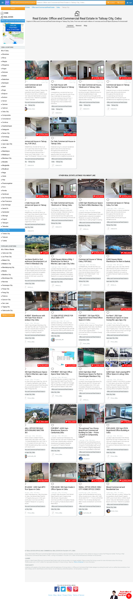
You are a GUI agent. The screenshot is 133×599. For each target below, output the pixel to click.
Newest (80, 26)
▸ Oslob (3, 176)
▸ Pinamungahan (6, 183)
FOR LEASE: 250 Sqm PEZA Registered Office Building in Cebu (118, 425)
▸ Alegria (4, 61)
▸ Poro (3, 187)
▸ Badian (4, 76)
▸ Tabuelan (4, 226)
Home (50, 590)
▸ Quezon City (5, 300)
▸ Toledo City (5, 234)
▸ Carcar (4, 101)
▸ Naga (3, 173)
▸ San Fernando (6, 198)
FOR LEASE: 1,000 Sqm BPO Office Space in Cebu (38, 483)
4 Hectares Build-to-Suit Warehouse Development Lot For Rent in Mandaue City (39, 258)
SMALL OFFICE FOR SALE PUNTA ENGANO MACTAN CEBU (37, 425)
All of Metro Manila (7, 249)
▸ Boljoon (4, 94)
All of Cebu (5, 51)
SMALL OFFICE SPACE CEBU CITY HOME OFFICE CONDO (92, 483)
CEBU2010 (61, 112)
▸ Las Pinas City (6, 257)
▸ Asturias (4, 72)
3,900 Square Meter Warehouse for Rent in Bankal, (116, 258)
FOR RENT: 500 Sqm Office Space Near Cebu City (64, 369)
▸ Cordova (4, 122)
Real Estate (30, 7)
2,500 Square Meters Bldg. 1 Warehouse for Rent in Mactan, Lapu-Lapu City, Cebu (65, 258)
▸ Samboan (5, 194)
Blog (54, 590)
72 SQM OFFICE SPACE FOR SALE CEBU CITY (65, 313)
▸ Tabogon (4, 223)
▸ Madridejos (5, 151)
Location (111, 2)
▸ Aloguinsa (5, 65)
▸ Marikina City (6, 275)
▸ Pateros (4, 296)
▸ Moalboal (5, 169)
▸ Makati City (5, 260)
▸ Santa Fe (4, 208)
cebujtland (88, 454)
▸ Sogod (4, 219)
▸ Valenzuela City (7, 310)
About (59, 590)
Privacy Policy (67, 590)
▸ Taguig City (5, 307)
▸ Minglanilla (5, 165)
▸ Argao (3, 69)
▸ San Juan (5, 303)
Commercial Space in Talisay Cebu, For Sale (118, 85)
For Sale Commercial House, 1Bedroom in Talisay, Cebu (92, 85)
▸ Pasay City (5, 289)
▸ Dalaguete (5, 129)
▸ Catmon (4, 108)
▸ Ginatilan (4, 140)
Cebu (62, 7)
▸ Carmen (4, 104)
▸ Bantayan (5, 83)
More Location (8, 315)
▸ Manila (4, 271)
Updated (72, 26)
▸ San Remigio (6, 205)
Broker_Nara (35, 110)
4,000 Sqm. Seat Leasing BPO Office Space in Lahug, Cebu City (118, 370)
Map (87, 26)
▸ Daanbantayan (6, 126)
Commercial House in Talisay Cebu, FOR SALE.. (38, 141)
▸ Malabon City (6, 264)
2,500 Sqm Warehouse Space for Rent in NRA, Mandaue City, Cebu (90, 203)
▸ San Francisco (6, 201)
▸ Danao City (5, 133)
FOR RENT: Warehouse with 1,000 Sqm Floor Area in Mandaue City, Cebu (38, 314)
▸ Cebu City (5, 112)
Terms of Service (82, 556)
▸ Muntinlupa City (7, 278)
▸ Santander (5, 212)
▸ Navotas (4, 282)
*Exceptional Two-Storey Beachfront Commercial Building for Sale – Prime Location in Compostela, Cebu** (91, 427)
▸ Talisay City (5, 230)
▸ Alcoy (3, 58)
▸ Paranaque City (6, 285)
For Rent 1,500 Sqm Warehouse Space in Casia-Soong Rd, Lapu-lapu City (118, 314)
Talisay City (35, 106)
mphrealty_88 (62, 336)
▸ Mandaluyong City (7, 267)
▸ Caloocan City (6, 253)
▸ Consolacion (6, 119)
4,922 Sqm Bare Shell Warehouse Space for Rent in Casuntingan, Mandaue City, (92, 370)
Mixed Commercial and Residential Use (36, 85)
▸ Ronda (4, 190)
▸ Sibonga (4, 216)
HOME (4, 13)
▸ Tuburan (4, 237)
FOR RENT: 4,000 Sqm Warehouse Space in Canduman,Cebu (62, 425)
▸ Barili (3, 86)
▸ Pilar (3, 180)
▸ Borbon (4, 97)
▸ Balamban (5, 79)
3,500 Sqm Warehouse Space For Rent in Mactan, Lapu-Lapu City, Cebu (37, 370)
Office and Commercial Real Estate (47, 7)
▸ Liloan (3, 147)
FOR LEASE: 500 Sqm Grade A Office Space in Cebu (65, 483)
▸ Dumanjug (5, 137)
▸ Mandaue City (6, 158)
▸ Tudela (4, 241)
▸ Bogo (3, 90)
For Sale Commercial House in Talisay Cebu (65, 141)
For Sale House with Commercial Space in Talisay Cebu (65, 86)
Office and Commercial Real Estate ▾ (23, 2)
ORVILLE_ (88, 229)
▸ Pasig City (5, 292)
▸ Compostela (5, 115)
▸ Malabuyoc (5, 155)
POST (13, 8)
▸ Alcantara (5, 54)
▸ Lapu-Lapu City (6, 144)
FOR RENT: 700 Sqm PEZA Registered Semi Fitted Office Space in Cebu (91, 314)
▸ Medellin (4, 162)
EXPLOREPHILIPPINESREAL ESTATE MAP (13, 28)
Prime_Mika (34, 340)
